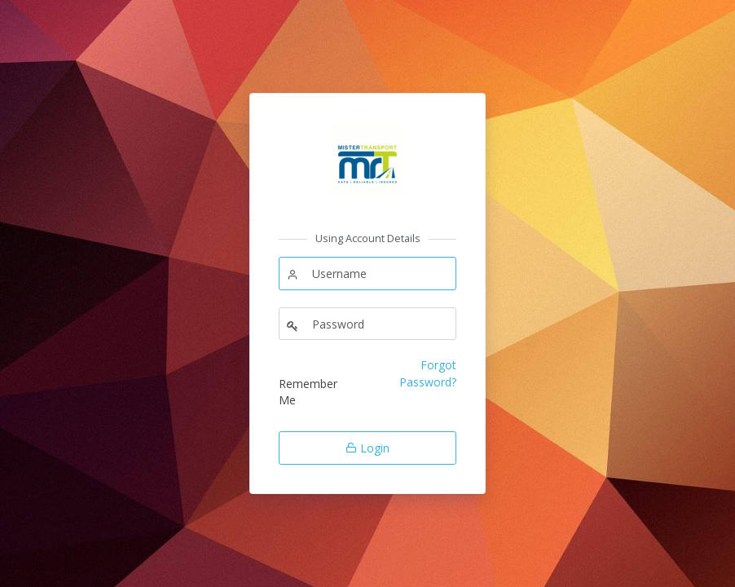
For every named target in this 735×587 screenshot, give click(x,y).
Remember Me (308, 392)
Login (367, 448)
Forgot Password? (427, 373)
